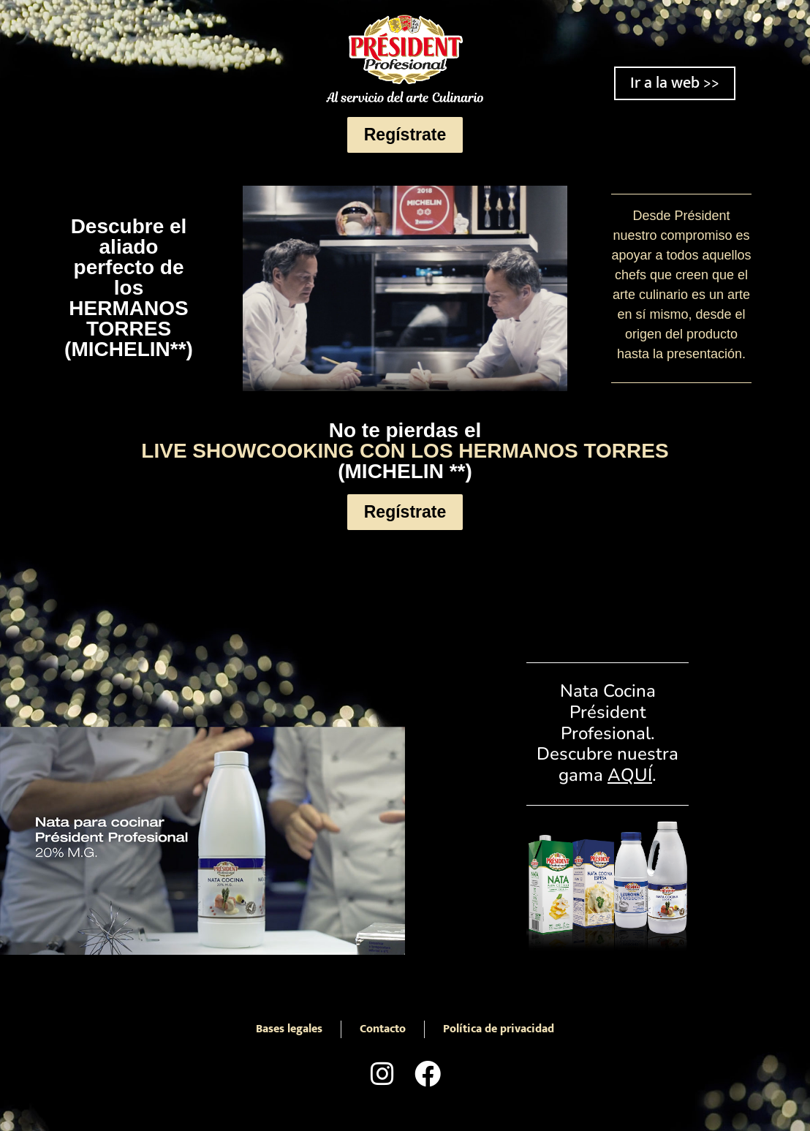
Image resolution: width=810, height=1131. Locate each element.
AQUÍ (630, 775)
